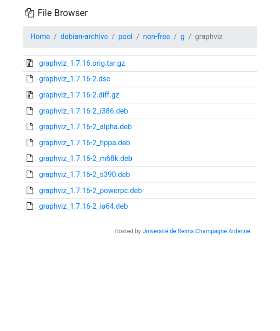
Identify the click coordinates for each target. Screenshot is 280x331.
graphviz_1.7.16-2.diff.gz (79, 95)
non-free (156, 36)
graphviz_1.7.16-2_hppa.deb (84, 142)
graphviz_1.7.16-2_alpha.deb (85, 126)
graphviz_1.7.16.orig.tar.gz (82, 63)
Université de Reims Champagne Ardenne (196, 231)
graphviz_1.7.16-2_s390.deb (84, 174)
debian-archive (84, 36)
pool (125, 36)
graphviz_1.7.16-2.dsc (74, 78)
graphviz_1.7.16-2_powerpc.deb (90, 190)
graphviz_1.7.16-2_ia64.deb (83, 206)
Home (40, 36)
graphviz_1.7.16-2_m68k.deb (85, 158)
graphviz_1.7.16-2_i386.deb (83, 111)
